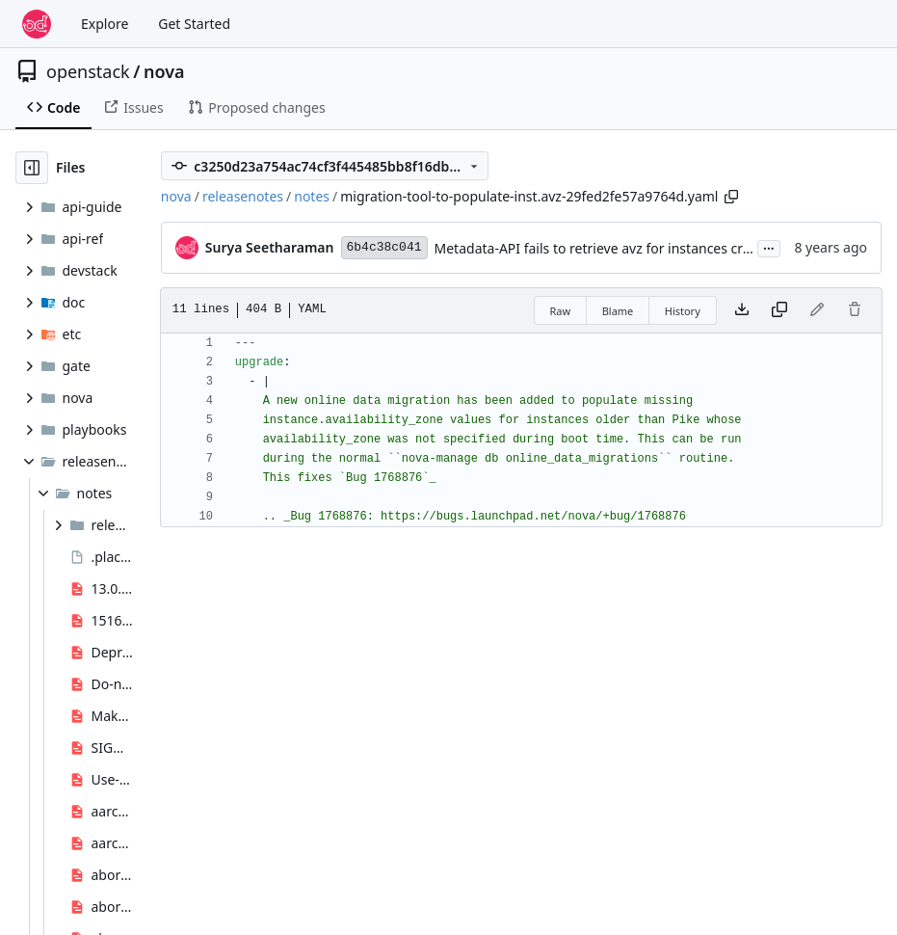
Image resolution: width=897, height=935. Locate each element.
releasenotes (242, 196)
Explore (104, 23)
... (769, 247)
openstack (88, 71)
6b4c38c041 (384, 247)
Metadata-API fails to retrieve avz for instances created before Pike (645, 248)
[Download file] (741, 310)
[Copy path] (731, 196)
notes (312, 196)
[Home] (37, 24)
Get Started (194, 23)
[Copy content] (779, 310)
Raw (560, 311)
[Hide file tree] (31, 167)
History (682, 311)
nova (164, 71)
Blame (618, 311)
